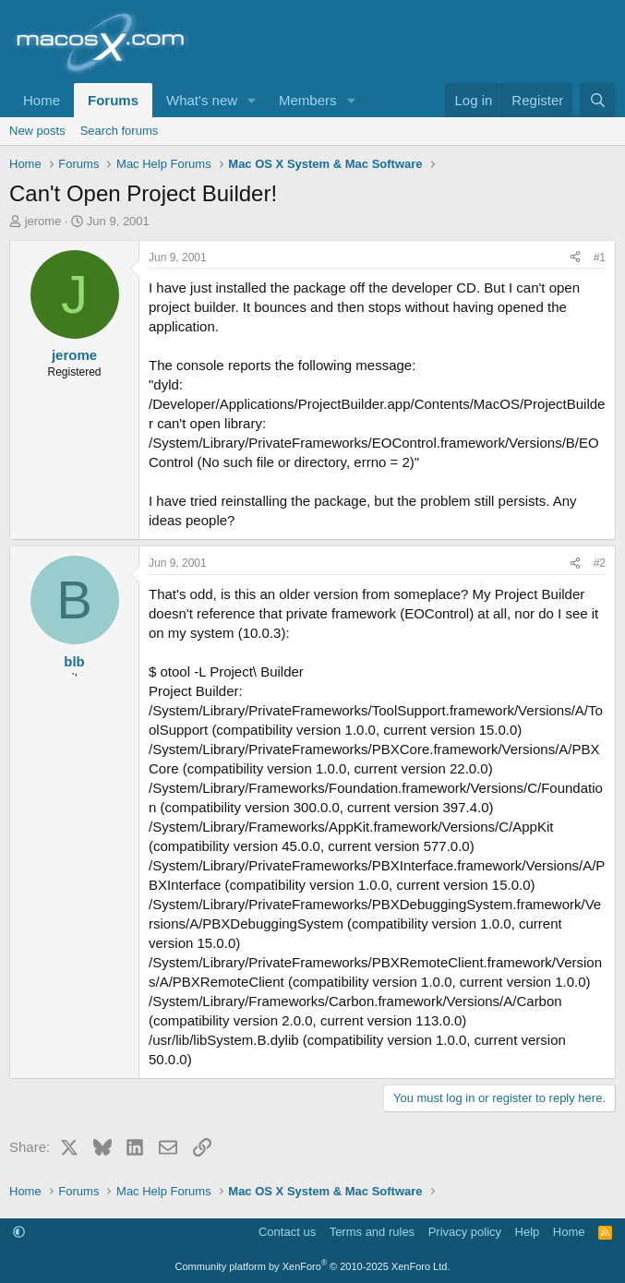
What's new (201, 100)
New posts (37, 131)
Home (41, 100)
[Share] (575, 258)
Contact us (287, 1232)
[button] (252, 100)
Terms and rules (372, 1232)
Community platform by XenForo (313, 1266)
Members (308, 100)
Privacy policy (464, 1232)
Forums (113, 100)
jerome (43, 221)
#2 (600, 563)
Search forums (119, 131)
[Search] (598, 100)
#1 (600, 257)
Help (527, 1232)
